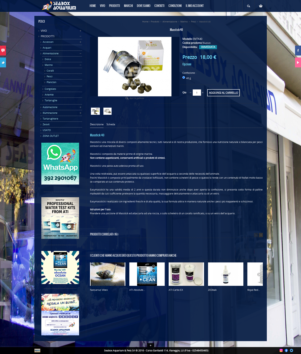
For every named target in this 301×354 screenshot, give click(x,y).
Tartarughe (51, 100)
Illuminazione (50, 113)
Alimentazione (51, 53)
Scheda (110, 124)
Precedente (256, 235)
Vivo (44, 31)
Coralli (50, 70)
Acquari (47, 47)
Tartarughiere (50, 118)
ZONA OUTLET (51, 136)
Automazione (50, 107)
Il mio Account (195, 6)
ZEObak (212, 290)
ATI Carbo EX (176, 290)
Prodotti (47, 36)
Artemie (49, 94)
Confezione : (189, 73)
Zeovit (46, 124)
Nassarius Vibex (99, 290)
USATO (47, 130)
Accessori (48, 42)
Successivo (261, 235)
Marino (49, 65)
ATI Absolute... (137, 290)
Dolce (48, 59)
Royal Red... (253, 290)
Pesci (49, 76)
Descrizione (97, 124)
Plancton (51, 82)
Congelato (50, 89)
